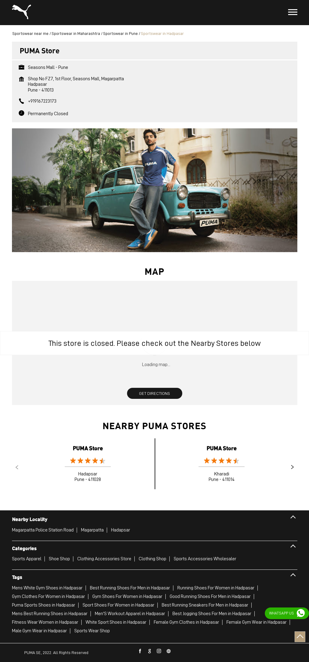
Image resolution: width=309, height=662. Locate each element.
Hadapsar (120, 530)
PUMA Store (88, 448)
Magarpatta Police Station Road (43, 530)
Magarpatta (92, 530)
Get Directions (154, 393)
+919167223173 (42, 101)
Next (292, 467)
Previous (17, 467)
